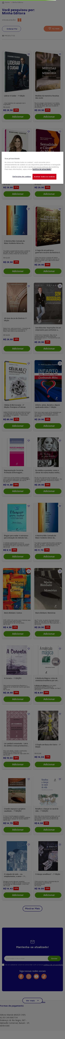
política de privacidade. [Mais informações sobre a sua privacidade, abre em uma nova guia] (42, 169)
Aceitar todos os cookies (44, 177)
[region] (32, 168)
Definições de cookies (22, 176)
